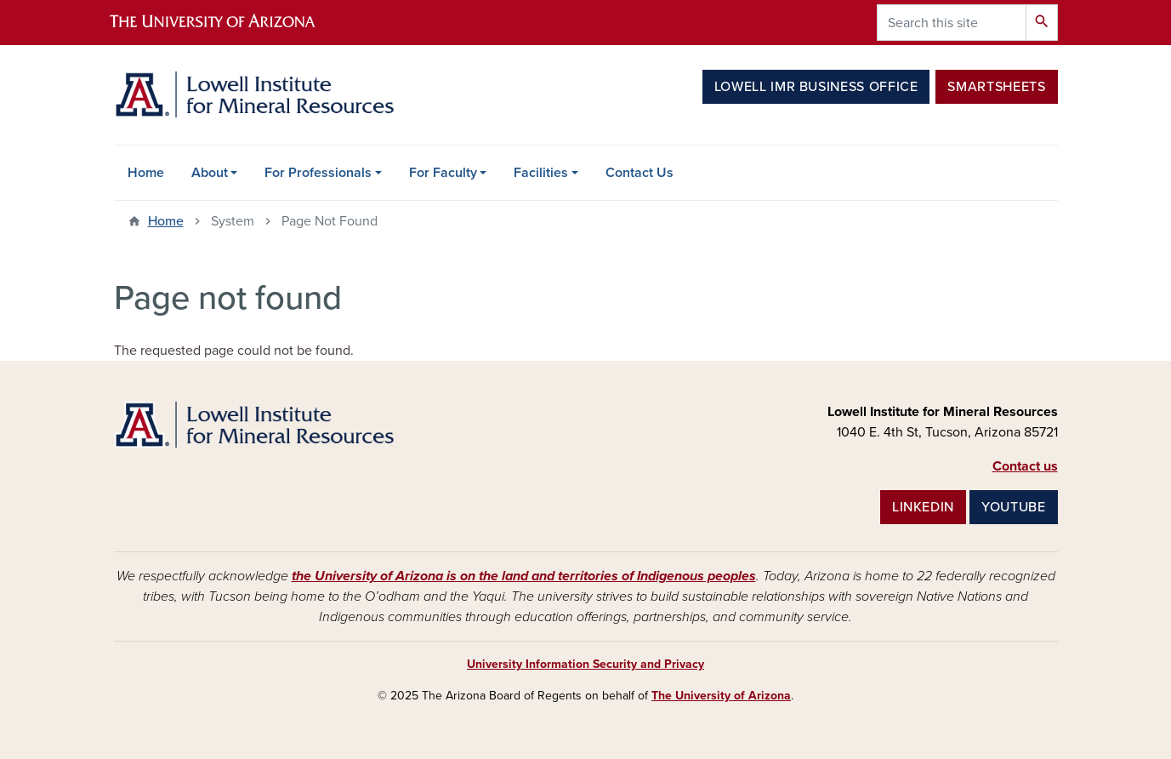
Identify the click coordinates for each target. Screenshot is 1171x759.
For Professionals (318, 172)
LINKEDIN (923, 507)
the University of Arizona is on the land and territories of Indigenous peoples (524, 576)
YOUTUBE (1013, 507)
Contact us (1025, 466)
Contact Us (639, 172)
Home (146, 172)
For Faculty (443, 172)
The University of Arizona (721, 695)
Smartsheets (996, 86)
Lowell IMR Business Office (816, 86)
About (209, 172)
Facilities (541, 172)
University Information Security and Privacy (585, 664)
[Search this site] (951, 22)
